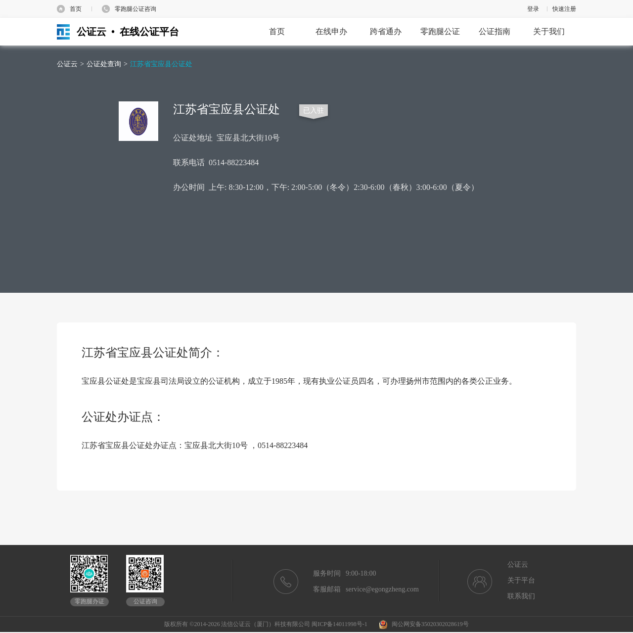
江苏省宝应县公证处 (161, 64)
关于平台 (521, 580)
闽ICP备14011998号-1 (339, 624)
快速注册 (564, 8)
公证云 (67, 64)
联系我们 (521, 596)
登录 (533, 8)
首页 (76, 8)
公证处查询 (104, 64)
